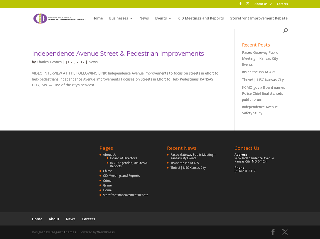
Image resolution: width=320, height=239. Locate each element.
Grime (107, 185)
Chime (107, 171)
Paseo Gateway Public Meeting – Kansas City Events (260, 58)
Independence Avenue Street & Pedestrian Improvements (118, 53)
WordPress (106, 232)
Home (97, 18)
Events (161, 18)
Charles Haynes (49, 62)
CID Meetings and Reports (201, 18)
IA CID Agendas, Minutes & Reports (129, 164)
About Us (261, 4)
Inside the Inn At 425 (258, 72)
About (54, 218)
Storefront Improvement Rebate (259, 18)
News (144, 18)
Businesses (118, 18)
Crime (107, 180)
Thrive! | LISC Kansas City (263, 79)
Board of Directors (123, 158)
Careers (282, 4)
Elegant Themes (63, 232)
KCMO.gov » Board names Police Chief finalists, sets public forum (263, 93)
